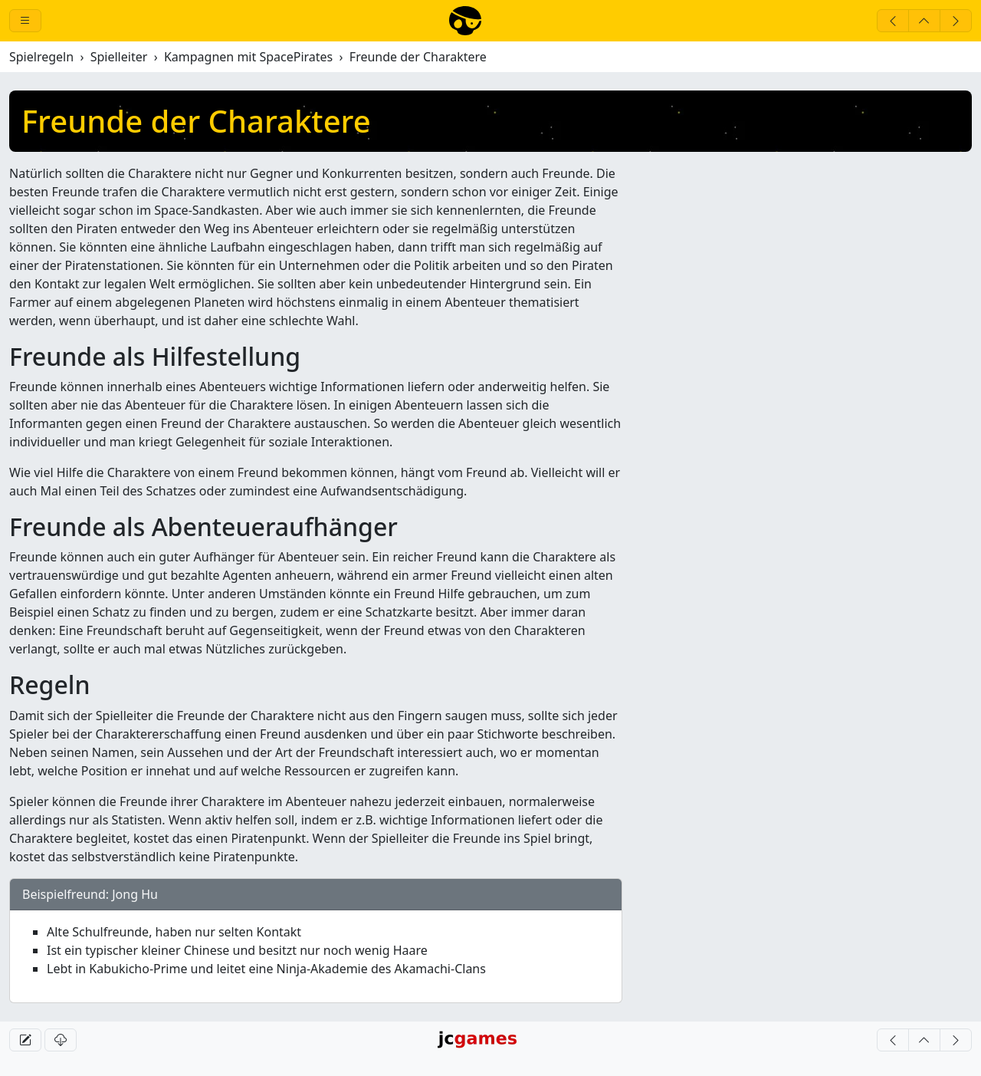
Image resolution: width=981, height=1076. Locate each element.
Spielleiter (119, 56)
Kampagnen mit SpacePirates (248, 56)
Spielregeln (41, 56)
